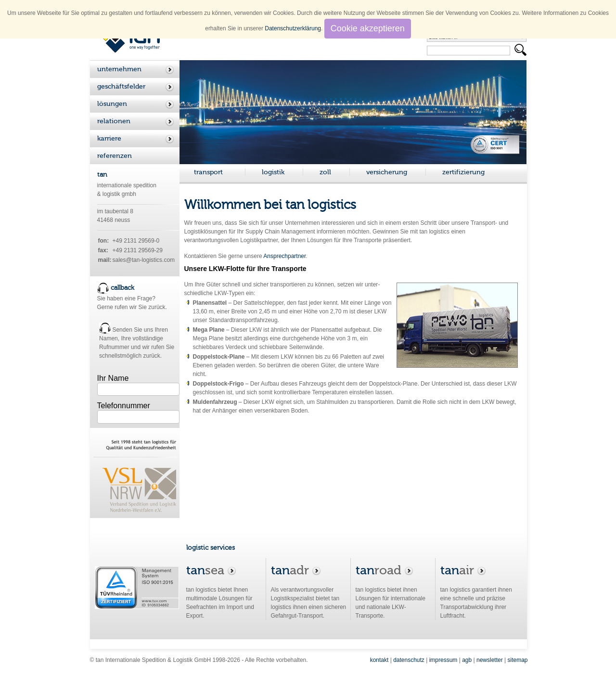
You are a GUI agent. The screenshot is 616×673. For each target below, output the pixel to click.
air (463, 570)
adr (296, 570)
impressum (443, 660)
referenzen (114, 155)
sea (211, 570)
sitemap (517, 660)
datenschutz (408, 660)
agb (467, 660)
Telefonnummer (123, 405)
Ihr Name (113, 378)
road (384, 570)
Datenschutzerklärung (293, 28)
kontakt (379, 660)
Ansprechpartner (284, 256)
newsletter (489, 660)
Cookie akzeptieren (368, 28)
